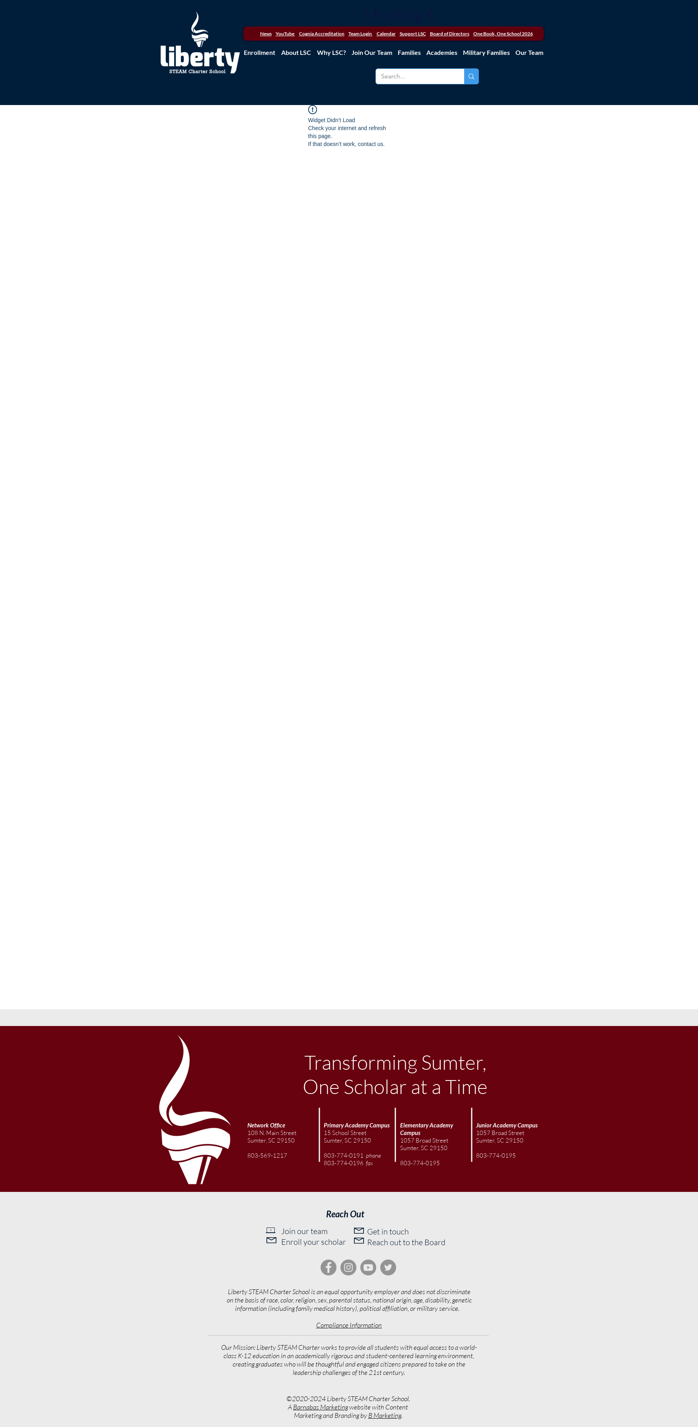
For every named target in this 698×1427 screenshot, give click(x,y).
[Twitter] (388, 1267)
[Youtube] (368, 1267)
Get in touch (388, 1231)
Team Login (360, 34)
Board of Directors (449, 34)
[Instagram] (348, 1267)
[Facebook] (328, 1267)
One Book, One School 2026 (503, 34)
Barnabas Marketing (320, 1407)
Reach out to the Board (406, 1242)
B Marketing (384, 1415)
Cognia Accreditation (321, 34)
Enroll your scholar (313, 1242)
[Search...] (414, 76)
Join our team (304, 1231)
